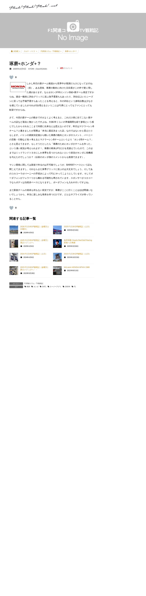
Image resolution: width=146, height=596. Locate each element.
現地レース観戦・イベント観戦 (118, 253)
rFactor (106, 372)
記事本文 (18, 482)
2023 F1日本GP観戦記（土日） (77, 254)
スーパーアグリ (55, 287)
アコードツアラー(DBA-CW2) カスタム (120, 225)
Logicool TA (108, 338)
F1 (75, 287)
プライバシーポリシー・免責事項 (117, 536)
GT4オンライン (109, 323)
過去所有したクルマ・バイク (117, 242)
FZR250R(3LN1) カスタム (116, 218)
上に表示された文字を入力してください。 (30, 416)
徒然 (105, 393)
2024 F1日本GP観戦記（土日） (33, 254)
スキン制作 (108, 377)
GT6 (105, 302)
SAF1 (44, 287)
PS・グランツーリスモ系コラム (117, 348)
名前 (12, 350)
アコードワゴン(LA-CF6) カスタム (119, 231)
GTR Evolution (109, 367)
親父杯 (106, 279)
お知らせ (107, 398)
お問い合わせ (107, 533)
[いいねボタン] (11, 77)
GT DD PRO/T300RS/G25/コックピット (119, 355)
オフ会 (106, 382)
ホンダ (36, 287)
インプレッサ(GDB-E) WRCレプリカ (121, 237)
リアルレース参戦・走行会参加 (118, 247)
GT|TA (106, 333)
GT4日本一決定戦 (110, 328)
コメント (15, 312)
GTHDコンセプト (110, 318)
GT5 (105, 307)
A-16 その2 (62, 468)
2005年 (67, 287)
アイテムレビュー (112, 268)
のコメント (66, 68)
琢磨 (28, 287)
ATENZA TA (108, 344)
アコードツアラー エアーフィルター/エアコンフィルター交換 (125, 164)
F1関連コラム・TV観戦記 (33, 283)
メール (14, 365)
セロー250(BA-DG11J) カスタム (119, 213)
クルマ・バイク (110, 202)
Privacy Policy (82, 584)
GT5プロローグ (109, 312)
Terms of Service (97, 584)
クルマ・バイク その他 (115, 274)
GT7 (105, 292)
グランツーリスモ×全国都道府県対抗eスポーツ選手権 (119, 285)
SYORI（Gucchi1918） (116, 464)
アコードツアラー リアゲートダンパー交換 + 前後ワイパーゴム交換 (125, 133)
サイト (12, 380)
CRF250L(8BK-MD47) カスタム (118, 208)
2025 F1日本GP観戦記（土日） (77, 226)
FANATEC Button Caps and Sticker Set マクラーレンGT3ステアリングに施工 (120, 460)
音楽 (105, 387)
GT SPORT (108, 297)
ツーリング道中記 (112, 263)
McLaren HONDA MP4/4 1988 (77, 267)
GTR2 (105, 362)
